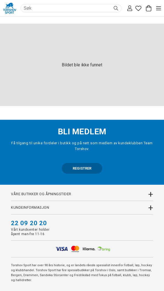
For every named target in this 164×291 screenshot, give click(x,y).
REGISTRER (82, 168)
